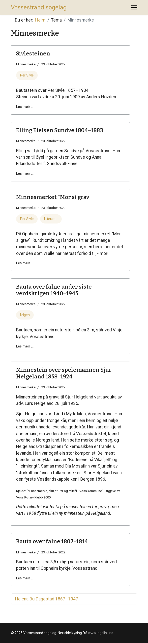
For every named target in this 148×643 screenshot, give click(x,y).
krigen (25, 315)
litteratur (51, 219)
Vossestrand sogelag (39, 7)
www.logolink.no (100, 633)
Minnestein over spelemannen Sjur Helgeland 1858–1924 (64, 373)
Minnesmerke (25, 64)
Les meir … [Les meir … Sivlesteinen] (24, 107)
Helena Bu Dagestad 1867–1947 (46, 598)
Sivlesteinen (33, 53)
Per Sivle (27, 75)
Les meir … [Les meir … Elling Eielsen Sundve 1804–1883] (24, 173)
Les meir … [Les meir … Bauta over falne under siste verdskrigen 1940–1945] (24, 346)
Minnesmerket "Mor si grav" (54, 197)
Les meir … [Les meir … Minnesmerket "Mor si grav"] (24, 263)
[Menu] (134, 7)
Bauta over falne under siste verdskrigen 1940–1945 (54, 290)
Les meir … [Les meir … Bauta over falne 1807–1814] (24, 578)
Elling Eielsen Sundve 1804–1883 (59, 130)
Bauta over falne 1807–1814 (52, 541)
